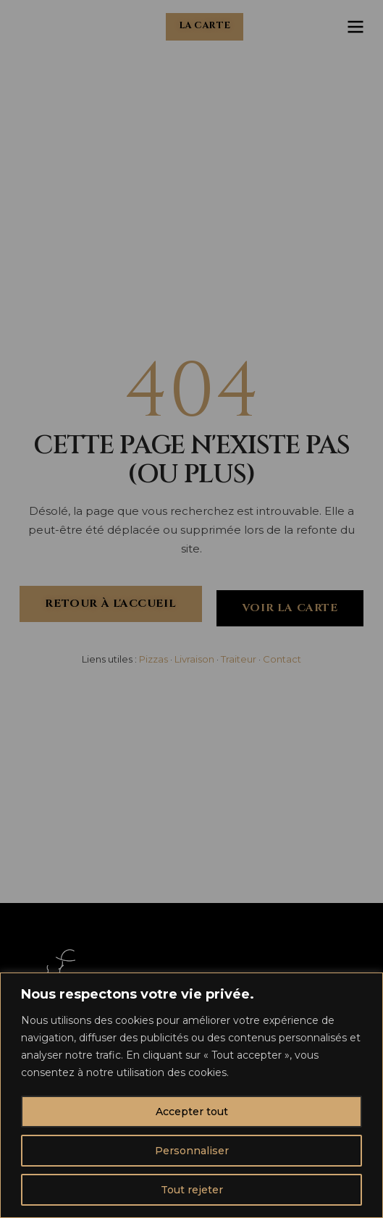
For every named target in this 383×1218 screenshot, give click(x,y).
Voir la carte (290, 608)
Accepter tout (192, 1111)
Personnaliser (192, 1150)
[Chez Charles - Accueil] (41, 26)
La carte (205, 26)
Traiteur (238, 659)
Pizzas (153, 659)
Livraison (194, 659)
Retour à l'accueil (110, 603)
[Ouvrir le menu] (355, 27)
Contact (282, 659)
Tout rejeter (192, 1189)
